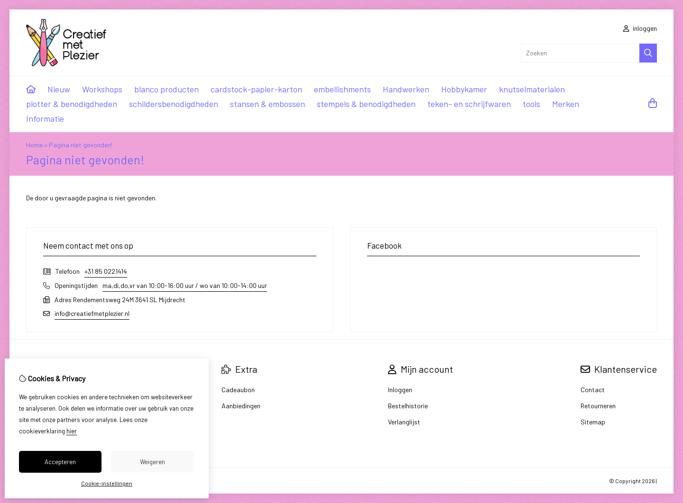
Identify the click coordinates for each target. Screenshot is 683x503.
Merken (565, 104)
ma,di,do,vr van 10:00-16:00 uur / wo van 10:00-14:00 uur (184, 285)
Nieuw (58, 89)
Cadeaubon (238, 390)
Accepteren (60, 462)
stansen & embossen (267, 104)
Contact (593, 390)
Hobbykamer (464, 89)
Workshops (102, 89)
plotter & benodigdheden (71, 104)
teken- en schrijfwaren (469, 104)
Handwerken (406, 89)
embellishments (342, 89)
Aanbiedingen (241, 406)
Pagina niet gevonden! (80, 145)
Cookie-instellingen (106, 483)
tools (531, 104)
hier (71, 431)
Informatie (45, 118)
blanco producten (166, 89)
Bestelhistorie (408, 406)
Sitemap (593, 422)
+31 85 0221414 (105, 271)
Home (34, 145)
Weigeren (152, 462)
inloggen (640, 28)
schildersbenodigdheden (173, 104)
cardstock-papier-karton (256, 89)
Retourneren (598, 406)
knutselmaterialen (532, 89)
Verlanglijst (404, 422)
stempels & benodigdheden (366, 104)
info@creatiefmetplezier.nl (92, 313)
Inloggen (400, 390)
